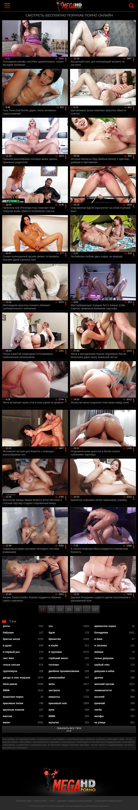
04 (69, 609)
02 (51, 609)
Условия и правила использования (74, 801)
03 (60, 609)
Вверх (132, 803)
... (86, 609)
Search (131, 5)
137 (95, 609)
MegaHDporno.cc (76, 6)
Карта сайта (41, 801)
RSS (52, 801)
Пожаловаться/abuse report (108, 801)
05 (78, 609)
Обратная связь (24, 801)
